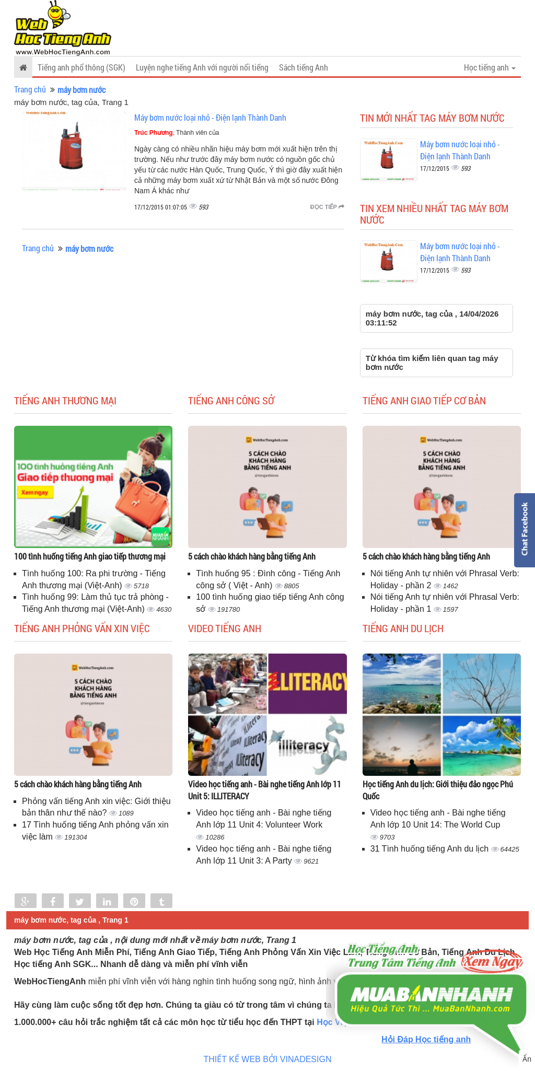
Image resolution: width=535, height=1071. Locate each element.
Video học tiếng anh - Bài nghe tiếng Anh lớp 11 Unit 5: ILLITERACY (264, 789)
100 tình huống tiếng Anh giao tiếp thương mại (90, 556)
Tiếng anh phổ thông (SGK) (81, 67)
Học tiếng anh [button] (490, 67)
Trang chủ (30, 89)
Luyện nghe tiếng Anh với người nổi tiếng (202, 67)
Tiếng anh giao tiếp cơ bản (424, 400)
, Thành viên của (176, 132)
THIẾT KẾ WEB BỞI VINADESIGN (268, 1059)
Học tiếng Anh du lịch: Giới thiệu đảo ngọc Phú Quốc (438, 789)
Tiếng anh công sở (231, 400)
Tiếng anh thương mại (65, 400)
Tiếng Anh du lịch (403, 628)
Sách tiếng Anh (303, 67)
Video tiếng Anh (224, 628)
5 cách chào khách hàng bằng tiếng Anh (252, 556)
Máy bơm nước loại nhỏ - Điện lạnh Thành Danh (210, 117)
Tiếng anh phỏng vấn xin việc (82, 628)
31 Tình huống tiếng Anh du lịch (430, 848)
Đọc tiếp (327, 207)
